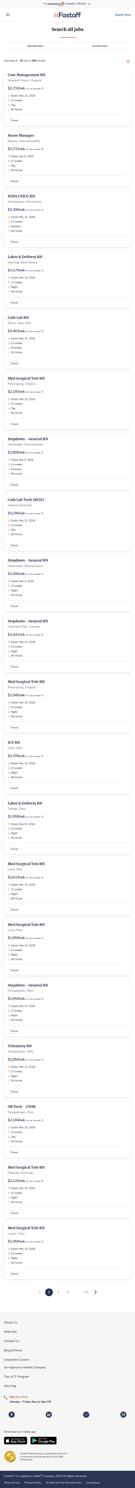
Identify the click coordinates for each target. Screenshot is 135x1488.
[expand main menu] (8, 15)
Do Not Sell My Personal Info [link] (63, 1483)
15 (86, 1292)
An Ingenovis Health (29, 1476)
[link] (67, 14)
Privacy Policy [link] (33, 1483)
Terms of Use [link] (12, 1483)
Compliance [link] (93, 1483)
